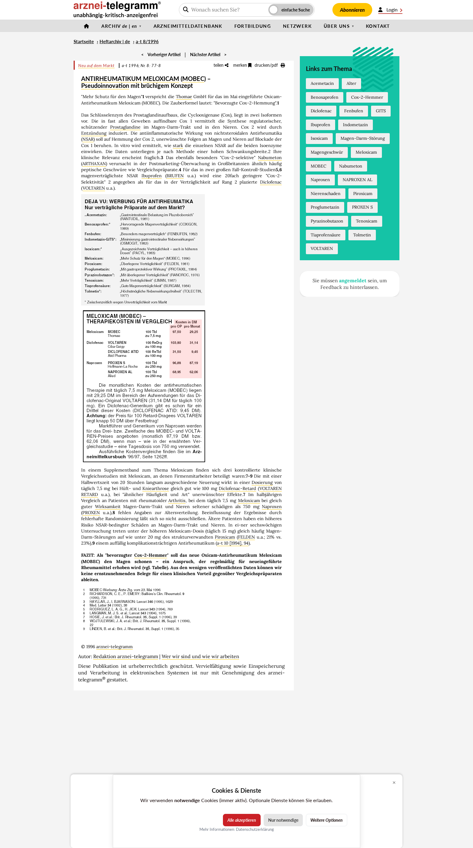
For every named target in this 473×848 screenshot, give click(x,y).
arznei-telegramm (114, 646)
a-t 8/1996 (147, 41)
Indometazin (355, 124)
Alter (351, 83)
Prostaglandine (125, 127)
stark (178, 145)
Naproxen (272, 506)
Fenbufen (353, 111)
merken (242, 65)
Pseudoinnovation (105, 85)
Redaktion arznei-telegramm (125, 656)
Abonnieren (352, 10)
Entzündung (93, 133)
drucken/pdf (270, 65)
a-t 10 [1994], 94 (233, 543)
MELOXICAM (161, 78)
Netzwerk (297, 26)
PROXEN (91, 512)
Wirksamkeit (108, 506)
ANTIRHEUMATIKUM (111, 78)
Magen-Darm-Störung (363, 138)
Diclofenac (271, 182)
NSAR (88, 139)
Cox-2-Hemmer (150, 555)
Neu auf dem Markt (96, 65)
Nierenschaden (326, 193)
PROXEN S (362, 207)
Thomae (184, 96)
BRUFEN (175, 175)
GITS (381, 111)
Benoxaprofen (324, 97)
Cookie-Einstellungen (419, 845)
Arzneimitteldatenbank (188, 26)
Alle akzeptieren (241, 820)
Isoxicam (319, 138)
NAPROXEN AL (357, 179)
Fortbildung (252, 26)
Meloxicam (249, 500)
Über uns (337, 26)
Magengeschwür (327, 152)
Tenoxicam (366, 221)
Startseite (84, 41)
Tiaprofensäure (326, 235)
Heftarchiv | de (115, 41)
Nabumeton (270, 157)
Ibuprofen (151, 175)
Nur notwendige (283, 820)
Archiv (119, 26)
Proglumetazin (325, 207)
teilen (221, 65)
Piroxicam (225, 537)
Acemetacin (322, 83)
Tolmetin (362, 235)
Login (390, 9)
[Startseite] (86, 26)
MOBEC (193, 78)
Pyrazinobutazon (327, 221)
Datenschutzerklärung (255, 829)
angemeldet (353, 280)
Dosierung (262, 482)
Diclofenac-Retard (237, 488)
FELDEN (246, 537)
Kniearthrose (155, 488)
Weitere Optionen (326, 820)
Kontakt (378, 26)
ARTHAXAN (94, 163)
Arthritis (177, 500)
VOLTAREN (94, 188)
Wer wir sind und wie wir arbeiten (200, 656)
